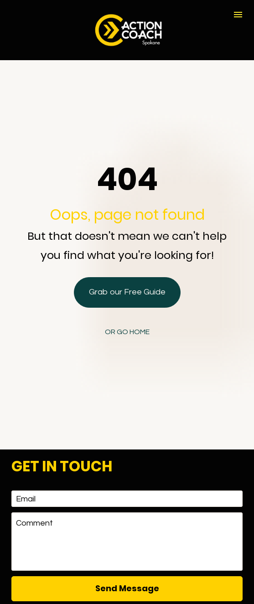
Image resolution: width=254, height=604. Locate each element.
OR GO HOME (127, 309)
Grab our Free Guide (127, 269)
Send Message (127, 542)
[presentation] (127, 576)
